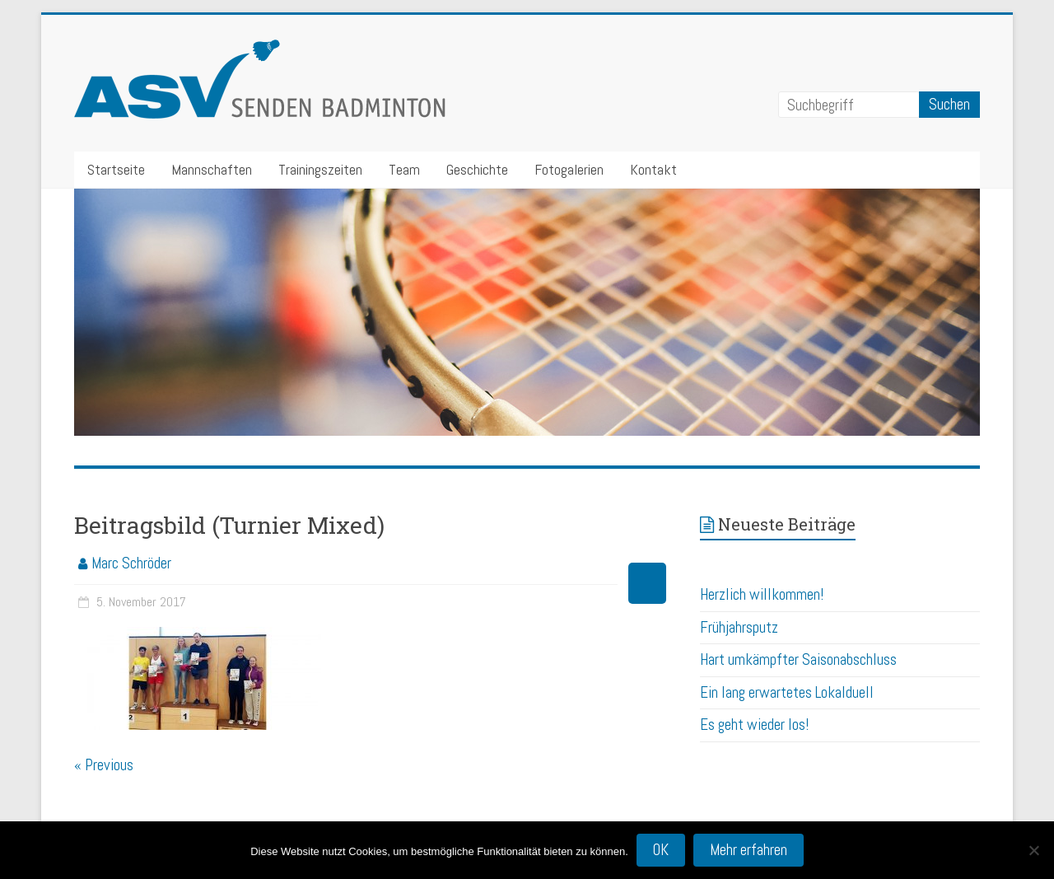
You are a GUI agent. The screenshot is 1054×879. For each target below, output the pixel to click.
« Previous (103, 765)
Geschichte (477, 169)
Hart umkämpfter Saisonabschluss (798, 659)
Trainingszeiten (320, 169)
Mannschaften (211, 169)
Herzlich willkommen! (761, 594)
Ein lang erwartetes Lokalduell (787, 692)
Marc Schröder (131, 563)
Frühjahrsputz (739, 627)
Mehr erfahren (748, 849)
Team (404, 169)
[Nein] (1033, 850)
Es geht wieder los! (754, 724)
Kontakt (653, 169)
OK (661, 849)
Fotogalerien (569, 169)
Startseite (116, 169)
